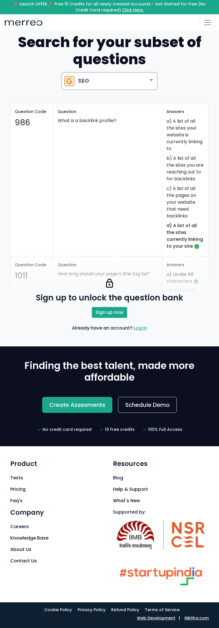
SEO (76, 81)
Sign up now (109, 312)
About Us (20, 549)
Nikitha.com (196, 618)
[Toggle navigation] (208, 22)
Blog (118, 477)
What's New (126, 500)
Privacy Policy (92, 610)
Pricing (18, 489)
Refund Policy (125, 610)
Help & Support (130, 489)
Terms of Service (162, 610)
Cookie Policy (58, 610)
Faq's (16, 500)
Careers (19, 526)
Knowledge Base (29, 538)
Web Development (156, 618)
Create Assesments (77, 405)
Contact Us (23, 561)
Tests (16, 477)
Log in (140, 328)
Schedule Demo (147, 405)
